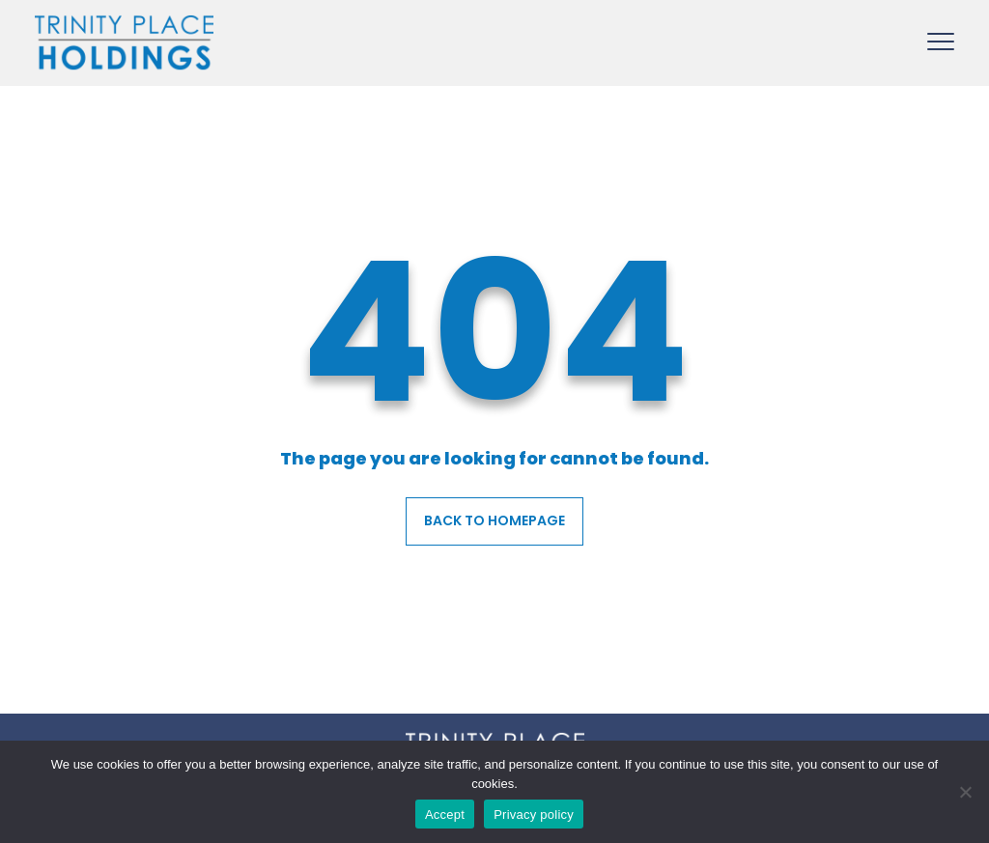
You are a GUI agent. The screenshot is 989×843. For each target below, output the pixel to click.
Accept (445, 814)
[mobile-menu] (940, 38)
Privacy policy (534, 814)
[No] (965, 791)
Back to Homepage (494, 520)
